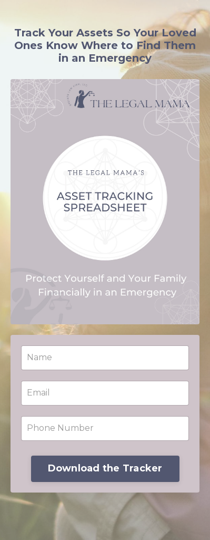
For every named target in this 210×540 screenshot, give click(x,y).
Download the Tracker (105, 468)
